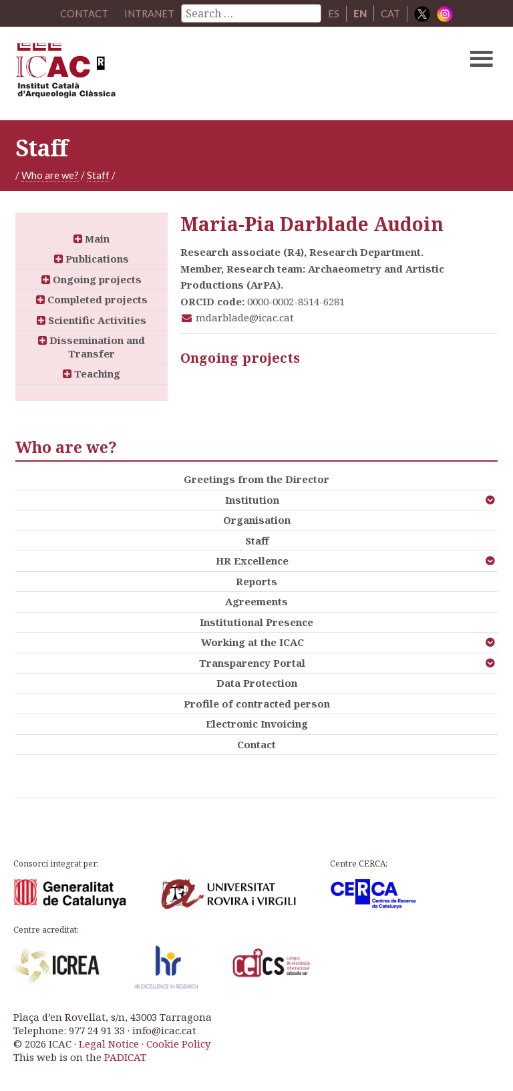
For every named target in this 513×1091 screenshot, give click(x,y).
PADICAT (125, 1057)
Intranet (149, 13)
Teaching (91, 373)
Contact (256, 744)
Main (91, 238)
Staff (98, 175)
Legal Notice (109, 1043)
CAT (391, 13)
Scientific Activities (91, 320)
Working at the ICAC (252, 642)
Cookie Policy (178, 1043)
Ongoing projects (91, 279)
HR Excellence (252, 560)
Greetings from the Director (256, 479)
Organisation (257, 519)
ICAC (205, 73)
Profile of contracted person (257, 703)
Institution (252, 499)
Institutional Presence (256, 622)
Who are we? (50, 175)
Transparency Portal (252, 662)
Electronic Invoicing (257, 723)
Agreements (256, 601)
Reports (256, 581)
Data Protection (256, 682)
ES (334, 13)
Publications (91, 258)
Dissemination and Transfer (91, 346)
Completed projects (92, 299)
